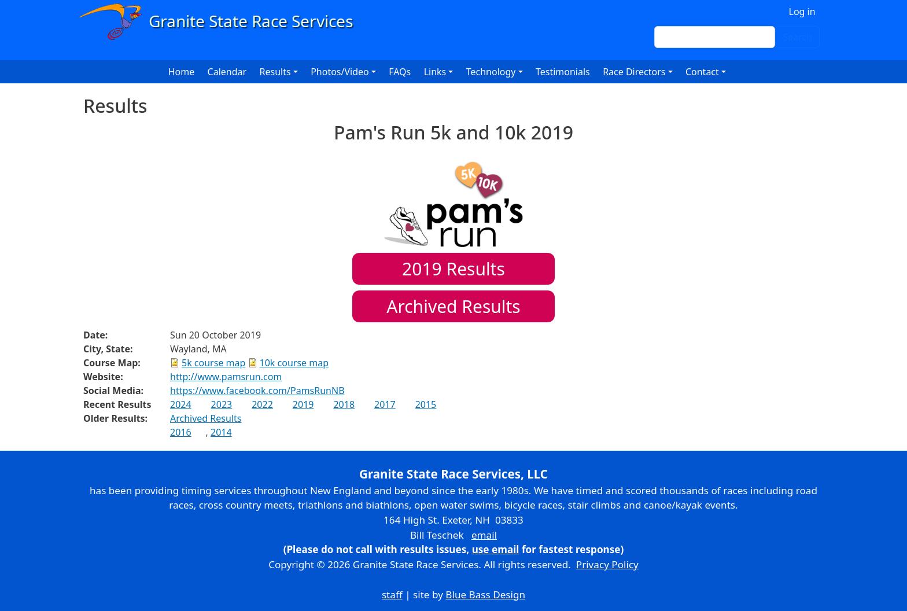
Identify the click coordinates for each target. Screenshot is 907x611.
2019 (303, 404)
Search (797, 37)
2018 (344, 404)
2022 (262, 404)
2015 (426, 404)
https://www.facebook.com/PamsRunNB (257, 390)
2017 (385, 404)
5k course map (213, 362)
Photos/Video (340, 71)
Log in (802, 11)
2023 (222, 404)
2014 (221, 432)
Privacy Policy (607, 564)
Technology (491, 71)
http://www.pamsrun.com (226, 376)
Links (435, 71)
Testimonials (563, 71)
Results (453, 269)
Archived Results (453, 306)
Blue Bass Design (485, 594)
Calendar (227, 71)
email (484, 535)
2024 (180, 404)
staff (392, 594)
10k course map (294, 362)
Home (181, 71)
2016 (180, 432)
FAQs (400, 71)
